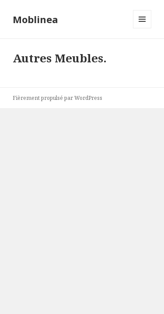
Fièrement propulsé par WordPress (57, 98)
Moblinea (35, 19)
